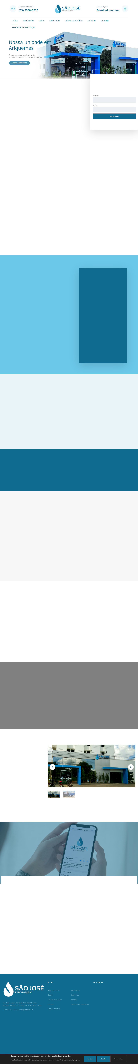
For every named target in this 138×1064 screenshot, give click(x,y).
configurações (74, 1060)
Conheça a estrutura (19, 63)
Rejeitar (103, 1059)
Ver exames (114, 116)
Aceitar (90, 1059)
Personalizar (118, 1059)
